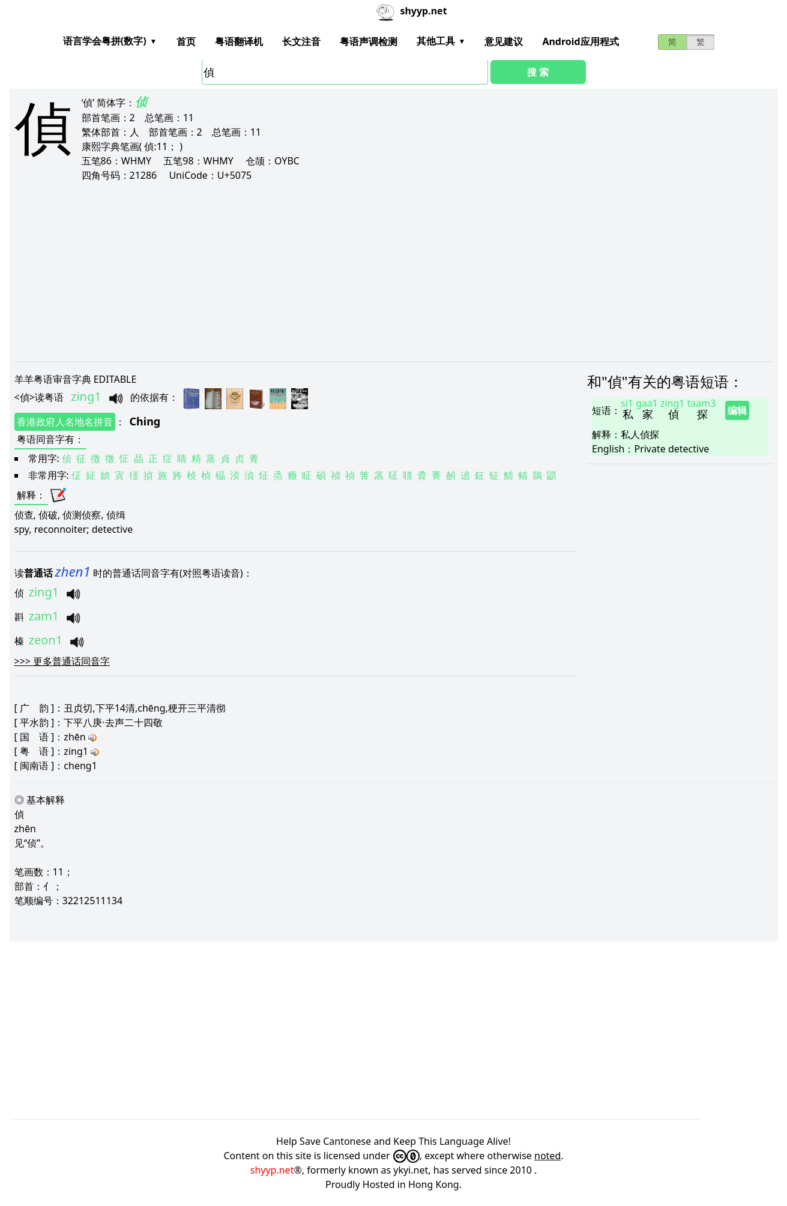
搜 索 (538, 72)
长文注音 (301, 41)
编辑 (737, 410)
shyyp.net (272, 1170)
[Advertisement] (374, 271)
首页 (186, 41)
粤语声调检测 (368, 41)
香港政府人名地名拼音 (65, 421)
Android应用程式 (580, 41)
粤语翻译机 (239, 41)
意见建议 (503, 41)
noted (547, 1155)
